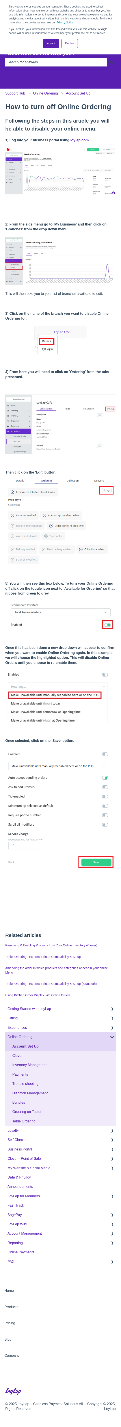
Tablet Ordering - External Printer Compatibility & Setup (43, 957)
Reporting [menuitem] (15, 1243)
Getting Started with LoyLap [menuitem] (29, 1009)
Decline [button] (69, 43)
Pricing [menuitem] (9, 1323)
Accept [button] (51, 43)
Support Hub (15, 93)
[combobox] (56, 62)
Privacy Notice (64, 22)
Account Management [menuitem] (24, 1233)
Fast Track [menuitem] (15, 1205)
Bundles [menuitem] (18, 1102)
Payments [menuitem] (20, 1074)
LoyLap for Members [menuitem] (23, 1196)
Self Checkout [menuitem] (18, 1140)
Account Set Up (78, 93)
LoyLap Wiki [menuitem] (17, 1224)
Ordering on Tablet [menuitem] (26, 1112)
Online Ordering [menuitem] (19, 1037)
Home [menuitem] (9, 1290)
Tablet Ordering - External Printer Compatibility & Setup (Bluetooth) (51, 983)
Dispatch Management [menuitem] (30, 1093)
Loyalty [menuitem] (13, 1130)
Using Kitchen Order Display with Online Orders (38, 995)
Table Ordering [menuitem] (23, 1121)
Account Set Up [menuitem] (25, 1046)
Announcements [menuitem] (20, 1186)
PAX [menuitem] (10, 1262)
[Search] (111, 62)
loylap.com (79, 140)
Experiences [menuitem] (17, 1027)
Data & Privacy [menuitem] (19, 1177)
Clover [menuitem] (17, 1055)
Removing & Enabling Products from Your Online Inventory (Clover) (51, 945)
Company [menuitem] (11, 1355)
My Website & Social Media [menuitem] (28, 1168)
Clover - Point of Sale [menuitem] (24, 1158)
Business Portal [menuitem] (19, 1149)
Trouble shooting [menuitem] (25, 1084)
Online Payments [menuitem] (20, 1252)
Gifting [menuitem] (12, 1018)
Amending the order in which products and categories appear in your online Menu (56, 970)
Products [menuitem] (11, 1307)
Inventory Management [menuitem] (30, 1065)
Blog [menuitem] (7, 1339)
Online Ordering (45, 93)
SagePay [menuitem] (14, 1215)
